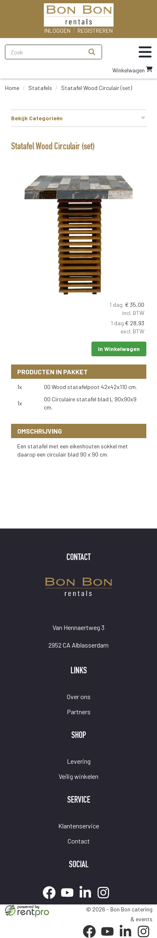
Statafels (40, 87)
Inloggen (57, 30)
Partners (79, 711)
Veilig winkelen (78, 776)
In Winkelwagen (119, 348)
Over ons (79, 696)
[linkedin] (88, 900)
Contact (79, 841)
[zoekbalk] (43, 52)
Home (12, 87)
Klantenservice (78, 826)
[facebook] (52, 900)
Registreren (95, 30)
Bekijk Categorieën (78, 117)
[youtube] (70, 900)
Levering (79, 761)
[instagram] (106, 900)
